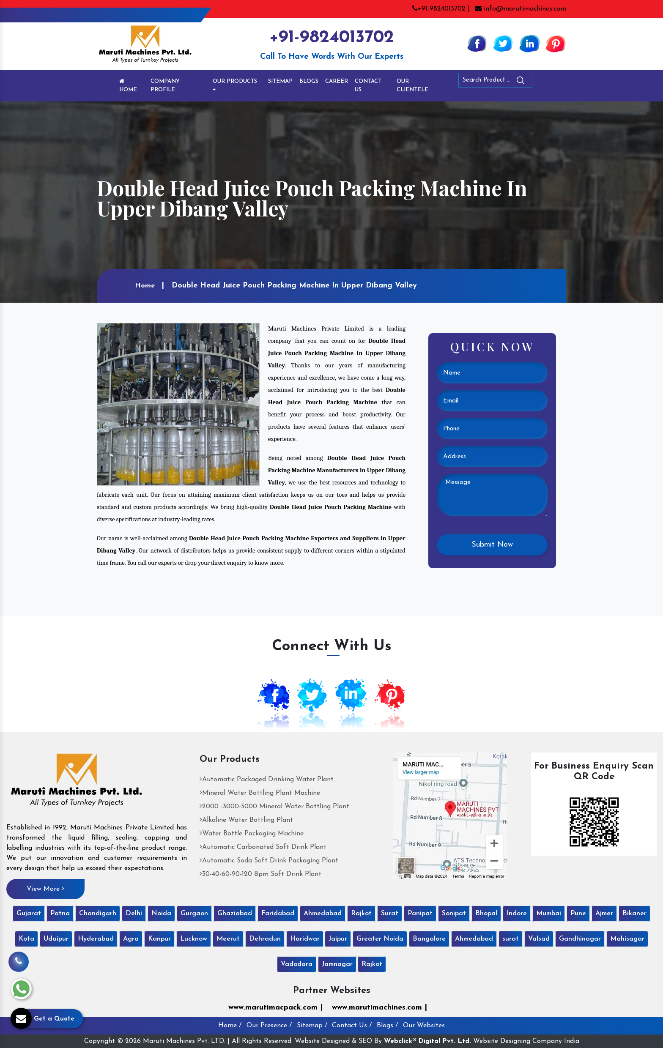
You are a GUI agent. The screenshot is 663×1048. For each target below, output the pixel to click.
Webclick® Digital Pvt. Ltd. (427, 1041)
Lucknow (193, 939)
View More (45, 888)
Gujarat (28, 913)
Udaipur (56, 939)
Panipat (420, 913)
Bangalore (429, 939)
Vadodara (296, 964)
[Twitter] (503, 43)
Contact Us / (352, 1025)
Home (128, 85)
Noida (161, 913)
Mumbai (548, 913)
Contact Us (368, 86)
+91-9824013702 (331, 38)
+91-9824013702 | (441, 8)
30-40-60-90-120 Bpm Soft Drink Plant (260, 874)
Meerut (228, 939)
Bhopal (486, 913)
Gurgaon (194, 913)
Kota (26, 939)
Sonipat (454, 913)
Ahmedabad (323, 913)
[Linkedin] (529, 43)
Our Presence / (269, 1025)
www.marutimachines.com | (379, 1008)
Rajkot (361, 913)
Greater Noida (379, 939)
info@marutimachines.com (520, 8)
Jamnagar (337, 964)
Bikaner (634, 913)
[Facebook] (477, 43)
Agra (131, 939)
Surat (389, 913)
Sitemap (280, 81)
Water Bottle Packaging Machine (252, 833)
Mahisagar (627, 939)
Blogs (308, 81)
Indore (517, 913)
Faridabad (277, 913)
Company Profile (165, 86)
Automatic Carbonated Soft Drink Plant (263, 847)
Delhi (134, 913)
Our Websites (424, 1025)
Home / (229, 1025)
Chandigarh (97, 913)
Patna (60, 913)
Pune (578, 913)
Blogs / (387, 1025)
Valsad (539, 939)
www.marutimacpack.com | (275, 1008)
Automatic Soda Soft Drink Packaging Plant (269, 860)
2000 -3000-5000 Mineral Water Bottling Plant (274, 806)
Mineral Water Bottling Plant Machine (260, 793)
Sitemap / (312, 1025)
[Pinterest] (555, 43)
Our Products (235, 85)
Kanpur (159, 939)
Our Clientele (412, 86)
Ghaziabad (234, 913)
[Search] (543, 82)
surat (510, 939)
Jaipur (338, 939)
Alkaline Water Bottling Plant (246, 820)
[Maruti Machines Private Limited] (76, 783)
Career (336, 81)
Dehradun (265, 939)
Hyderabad (96, 939)
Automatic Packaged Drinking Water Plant (267, 779)
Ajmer (604, 913)
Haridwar (305, 939)
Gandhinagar (580, 939)
